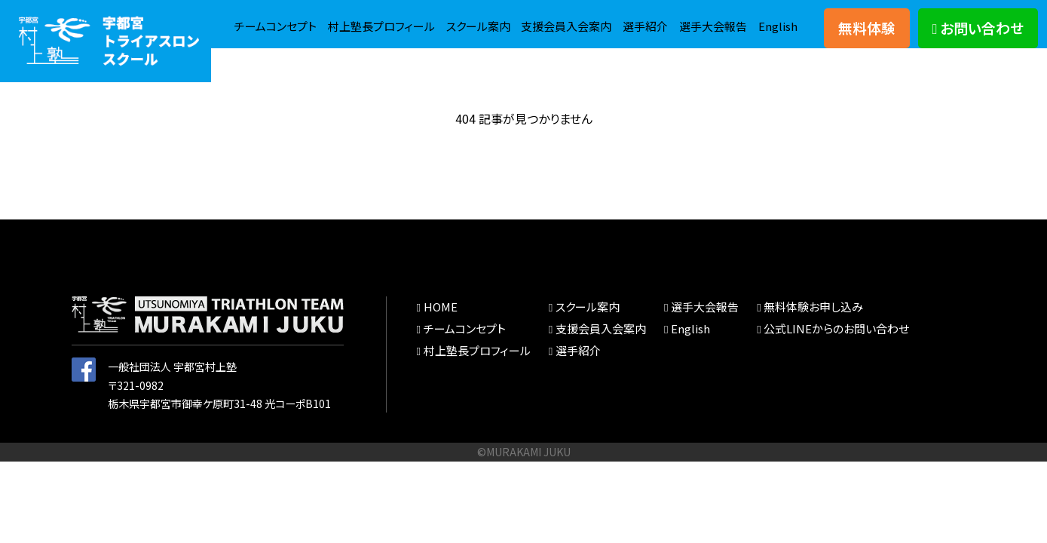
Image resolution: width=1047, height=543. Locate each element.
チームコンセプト (382, 19)
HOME (438, 334)
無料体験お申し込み (790, 334)
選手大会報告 (710, 50)
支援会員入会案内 (689, 19)
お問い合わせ (978, 36)
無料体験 (866, 36)
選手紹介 (773, 19)
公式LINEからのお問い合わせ (811, 355)
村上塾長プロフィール (493, 19)
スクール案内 (596, 19)
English (777, 50)
